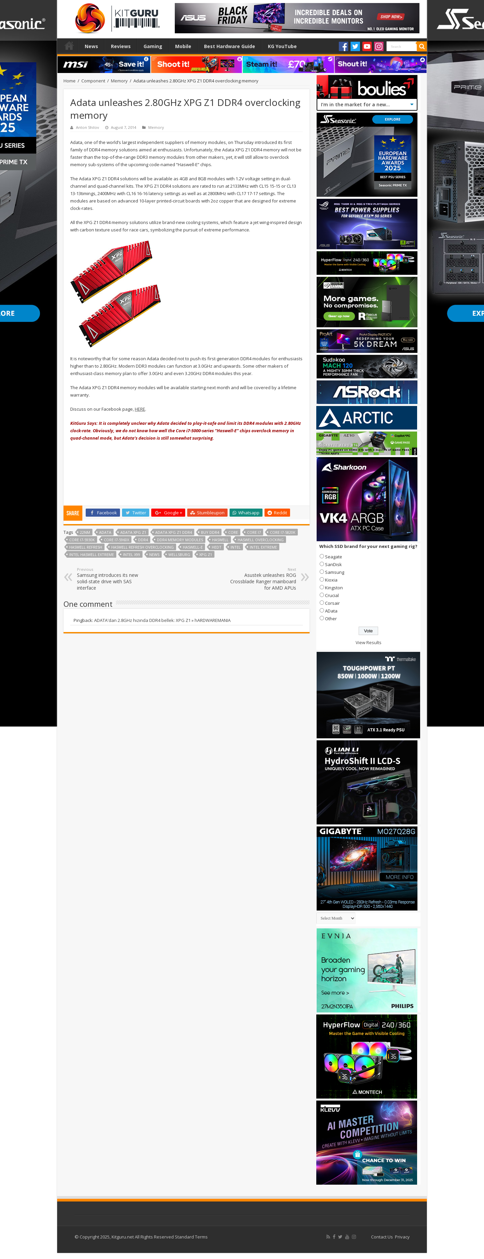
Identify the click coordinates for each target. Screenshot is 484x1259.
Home (69, 45)
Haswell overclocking (261, 539)
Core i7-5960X (116, 539)
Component (93, 81)
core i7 (254, 532)
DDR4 (143, 539)
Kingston (334, 588)
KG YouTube (282, 46)
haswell (220, 539)
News (91, 46)
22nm (85, 532)
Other (331, 619)
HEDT (216, 547)
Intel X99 (131, 554)
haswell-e (193, 547)
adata (105, 532)
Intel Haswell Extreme (91, 554)
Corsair (332, 603)
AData (331, 611)
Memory (119, 81)
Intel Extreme (263, 547)
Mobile (183, 46)
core (233, 532)
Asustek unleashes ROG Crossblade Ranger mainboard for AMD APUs (261, 579)
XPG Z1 (205, 554)
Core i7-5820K (282, 532)
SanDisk (333, 564)
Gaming (153, 46)
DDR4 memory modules (180, 539)
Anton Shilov (87, 127)
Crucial (332, 595)
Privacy (402, 1237)
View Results (368, 642)
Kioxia (331, 580)
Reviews (121, 46)
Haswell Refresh (85, 547)
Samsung (334, 572)
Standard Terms (191, 1237)
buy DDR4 (210, 532)
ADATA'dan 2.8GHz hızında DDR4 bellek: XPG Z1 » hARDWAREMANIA (162, 620)
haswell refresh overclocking (142, 547)
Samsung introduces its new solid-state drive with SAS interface (111, 579)
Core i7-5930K (82, 539)
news (154, 554)
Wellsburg (179, 554)
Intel (236, 547)
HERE (140, 409)
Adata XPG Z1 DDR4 (173, 532)
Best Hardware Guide (229, 46)
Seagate (333, 557)
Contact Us (382, 1237)
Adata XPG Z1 (133, 532)
